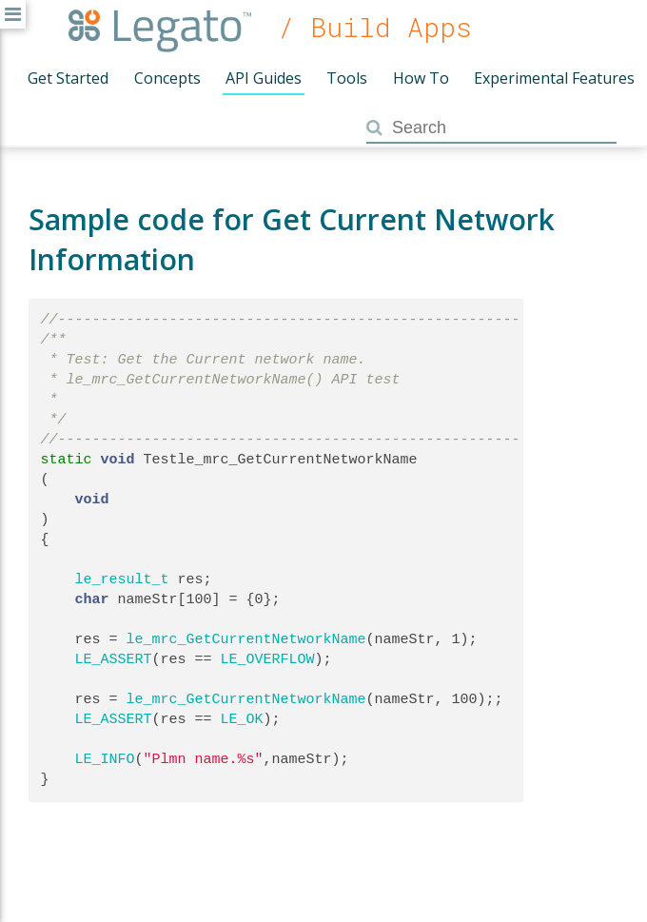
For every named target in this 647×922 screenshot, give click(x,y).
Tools (346, 78)
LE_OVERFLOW (268, 659)
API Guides (263, 78)
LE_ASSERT (113, 659)
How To (421, 78)
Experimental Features (554, 78)
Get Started (68, 78)
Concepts (167, 78)
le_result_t (122, 579)
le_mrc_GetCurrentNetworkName (246, 639)
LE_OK (242, 719)
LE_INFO (105, 759)
